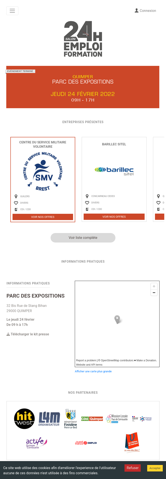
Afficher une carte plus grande (93, 371)
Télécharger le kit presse (27, 334)
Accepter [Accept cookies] (155, 468)
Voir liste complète (83, 238)
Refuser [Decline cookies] (133, 468)
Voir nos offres (42, 217)
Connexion (145, 10)
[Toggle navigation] (12, 10)
